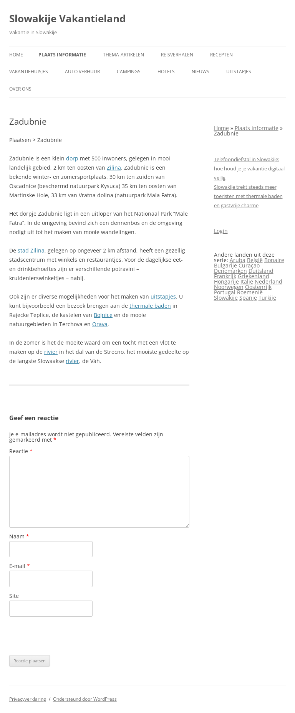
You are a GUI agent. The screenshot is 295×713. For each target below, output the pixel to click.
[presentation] (67, 636)
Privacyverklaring (27, 699)
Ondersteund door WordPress (85, 699)
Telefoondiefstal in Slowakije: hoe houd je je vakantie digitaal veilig (249, 168)
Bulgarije (225, 265)
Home (16, 54)
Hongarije (226, 281)
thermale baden (150, 305)
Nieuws (200, 71)
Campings (129, 71)
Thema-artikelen (123, 54)
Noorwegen (229, 286)
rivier (51, 351)
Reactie (21, 451)
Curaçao (249, 265)
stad (23, 250)
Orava (100, 324)
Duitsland (261, 270)
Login (221, 230)
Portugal (224, 292)
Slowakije (226, 297)
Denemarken (230, 270)
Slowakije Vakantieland (67, 18)
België (255, 260)
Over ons (20, 89)
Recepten (221, 54)
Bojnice (103, 315)
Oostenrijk (258, 286)
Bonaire (274, 260)
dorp (72, 158)
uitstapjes (163, 296)
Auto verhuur (82, 71)
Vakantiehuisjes (28, 71)
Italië (246, 281)
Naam (19, 536)
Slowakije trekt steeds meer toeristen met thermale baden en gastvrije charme (248, 196)
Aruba (237, 260)
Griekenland (253, 276)
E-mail (19, 565)
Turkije (267, 297)
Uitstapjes (238, 71)
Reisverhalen (177, 54)
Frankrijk (225, 276)
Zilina (114, 167)
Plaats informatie (62, 54)
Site (14, 595)
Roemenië (250, 292)
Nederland (268, 281)
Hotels (166, 71)
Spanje (248, 297)
